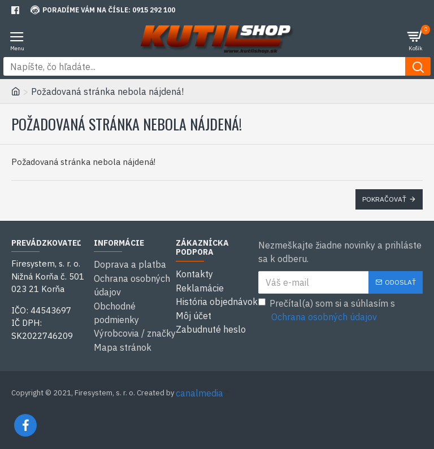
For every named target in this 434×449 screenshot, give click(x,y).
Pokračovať (384, 199)
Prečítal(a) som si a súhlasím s (326, 311)
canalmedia (199, 391)
